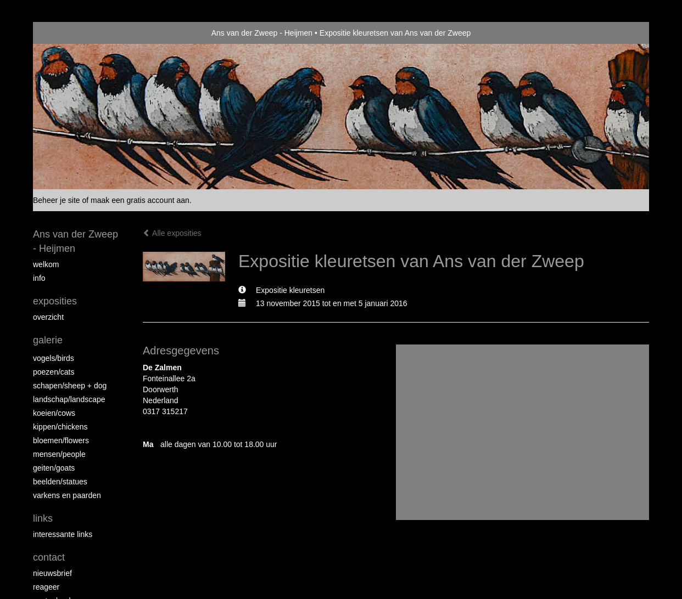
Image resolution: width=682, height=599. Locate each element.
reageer (46, 587)
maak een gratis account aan (140, 200)
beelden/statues (60, 481)
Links (43, 518)
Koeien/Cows (54, 413)
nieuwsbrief (52, 573)
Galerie (48, 340)
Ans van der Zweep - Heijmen (261, 33)
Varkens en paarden (67, 495)
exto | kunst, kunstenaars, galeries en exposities (64, 33)
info (39, 278)
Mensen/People (59, 454)
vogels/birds (53, 358)
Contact (49, 557)
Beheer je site (56, 200)
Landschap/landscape (69, 399)
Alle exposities (172, 233)
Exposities (55, 301)
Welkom (46, 264)
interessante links (62, 534)
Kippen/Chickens (60, 426)
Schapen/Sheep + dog (70, 385)
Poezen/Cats (54, 372)
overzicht (48, 317)
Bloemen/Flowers (61, 440)
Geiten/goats (54, 468)
